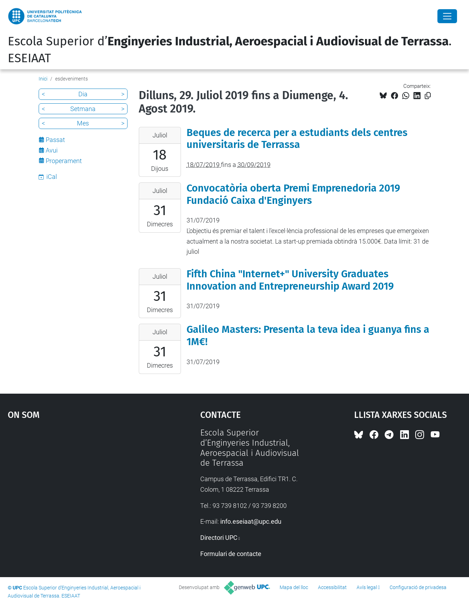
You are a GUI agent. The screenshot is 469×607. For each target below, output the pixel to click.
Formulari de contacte (230, 553)
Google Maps (81, 480)
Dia (82, 94)
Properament (64, 160)
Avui (52, 150)
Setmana (83, 108)
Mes (83, 123)
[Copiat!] (428, 96)
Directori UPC (218, 537)
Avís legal (367, 587)
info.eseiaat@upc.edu (250, 521)
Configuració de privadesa (418, 587)
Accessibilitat (332, 587)
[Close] (447, 16)
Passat (55, 139)
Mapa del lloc (294, 587)
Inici (43, 79)
